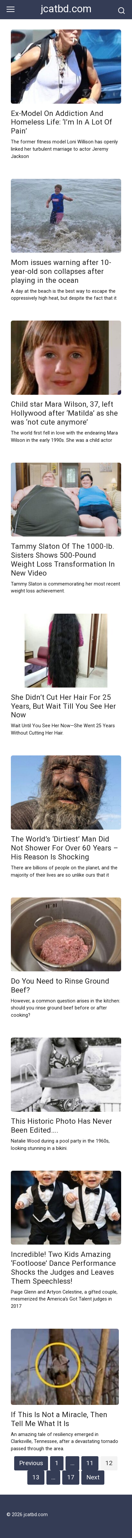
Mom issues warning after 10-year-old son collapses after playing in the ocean (61, 271)
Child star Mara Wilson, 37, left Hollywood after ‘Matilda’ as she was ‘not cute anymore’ (64, 413)
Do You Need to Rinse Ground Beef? (60, 985)
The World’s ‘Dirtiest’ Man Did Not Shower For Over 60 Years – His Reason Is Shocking (64, 848)
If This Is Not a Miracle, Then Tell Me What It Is (59, 1419)
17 (70, 1477)
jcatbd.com (66, 9)
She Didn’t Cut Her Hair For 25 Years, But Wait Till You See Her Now (63, 706)
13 (36, 1477)
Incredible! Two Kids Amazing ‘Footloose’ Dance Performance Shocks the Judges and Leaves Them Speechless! (63, 1267)
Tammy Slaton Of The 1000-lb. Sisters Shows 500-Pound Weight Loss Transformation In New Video (63, 559)
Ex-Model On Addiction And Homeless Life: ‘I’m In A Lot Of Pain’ (61, 122)
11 (89, 1463)
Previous (31, 1463)
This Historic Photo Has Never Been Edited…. (61, 1126)
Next (92, 1477)
